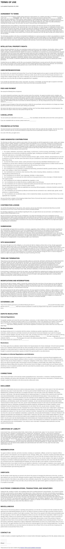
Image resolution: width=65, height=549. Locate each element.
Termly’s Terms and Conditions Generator (30, 547)
